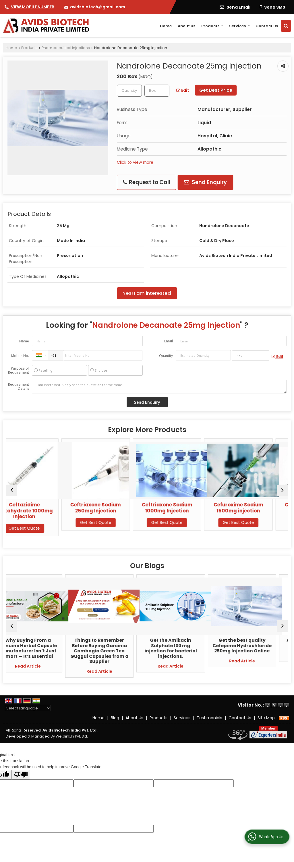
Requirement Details (18, 387)
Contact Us (267, 26)
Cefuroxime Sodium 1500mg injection (254, 507)
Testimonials (209, 718)
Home (166, 26)
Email (168, 341)
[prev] (11, 490)
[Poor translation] (21, 774)
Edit (182, 90)
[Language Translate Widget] (28, 708)
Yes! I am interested (147, 293)
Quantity (166, 355)
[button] (32, 7)
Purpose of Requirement (18, 370)
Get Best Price (215, 90)
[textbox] (156, 91)
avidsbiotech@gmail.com (97, 7)
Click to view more (135, 162)
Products (212, 26)
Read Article (40, 666)
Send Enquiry (205, 182)
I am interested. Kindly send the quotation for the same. (159, 386)
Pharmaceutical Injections (66, 47)
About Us (186, 26)
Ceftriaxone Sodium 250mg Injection (111, 507)
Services (239, 26)
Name (24, 341)
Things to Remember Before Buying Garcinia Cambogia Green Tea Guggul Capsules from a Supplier (111, 650)
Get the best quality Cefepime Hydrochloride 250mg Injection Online (254, 645)
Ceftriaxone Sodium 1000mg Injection (182, 507)
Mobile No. (20, 355)
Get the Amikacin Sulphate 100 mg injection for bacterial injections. (182, 648)
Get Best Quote (40, 528)
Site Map (266, 718)
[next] (282, 490)
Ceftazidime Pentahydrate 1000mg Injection (40, 510)
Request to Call (146, 182)
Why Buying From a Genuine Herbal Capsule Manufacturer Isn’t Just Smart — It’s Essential (40, 648)
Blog (115, 718)
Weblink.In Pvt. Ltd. (72, 736)
